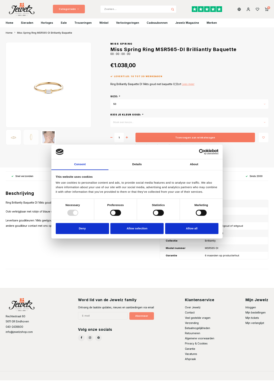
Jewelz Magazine (187, 25)
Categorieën (69, 10)
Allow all (192, 228)
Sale (64, 25)
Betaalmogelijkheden (197, 330)
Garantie (190, 351)
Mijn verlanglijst (254, 325)
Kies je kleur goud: (126, 117)
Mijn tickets (252, 320)
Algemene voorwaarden (199, 341)
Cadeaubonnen (157, 25)
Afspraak (190, 361)
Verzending (192, 325)
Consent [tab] (80, 164)
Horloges (47, 25)
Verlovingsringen (127, 25)
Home (9, 25)
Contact (190, 315)
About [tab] (194, 164)
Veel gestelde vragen (197, 320)
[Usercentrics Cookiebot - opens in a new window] (201, 152)
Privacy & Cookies (196, 346)
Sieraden (27, 25)
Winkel (103, 25)
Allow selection (137, 228)
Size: (115, 99)
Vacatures (191, 356)
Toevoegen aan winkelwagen (195, 140)
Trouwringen (83, 25)
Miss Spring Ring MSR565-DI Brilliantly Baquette (44, 35)
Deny (82, 228)
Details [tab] (137, 164)
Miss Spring (121, 46)
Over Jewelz (193, 310)
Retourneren (192, 336)
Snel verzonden (22, 178)
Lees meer (188, 86)
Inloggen (250, 310)
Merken (212, 25)
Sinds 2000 (254, 178)
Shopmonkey (56, 378)
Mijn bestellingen (255, 315)
